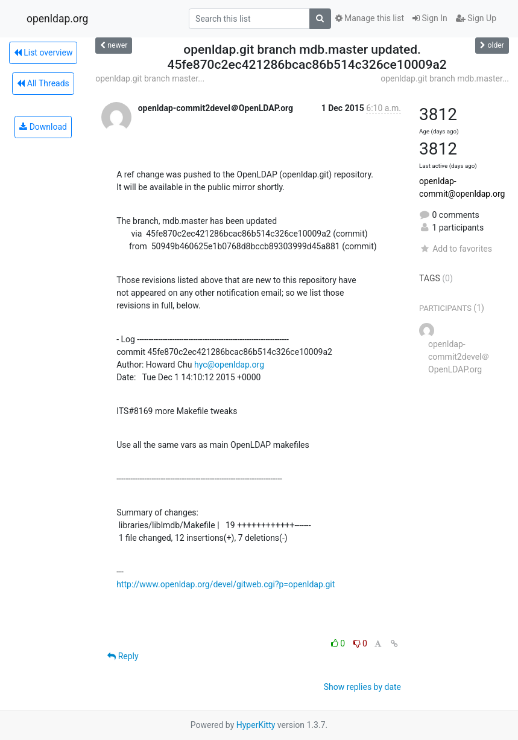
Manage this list (369, 18)
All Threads (43, 83)
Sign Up (476, 18)
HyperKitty (256, 725)
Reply (122, 656)
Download (43, 127)
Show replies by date (362, 687)
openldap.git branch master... (149, 78)
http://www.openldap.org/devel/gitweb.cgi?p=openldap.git (225, 584)
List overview (43, 52)
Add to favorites (455, 249)
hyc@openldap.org (229, 364)
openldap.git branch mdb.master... (445, 78)
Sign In (429, 18)
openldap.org (57, 19)
